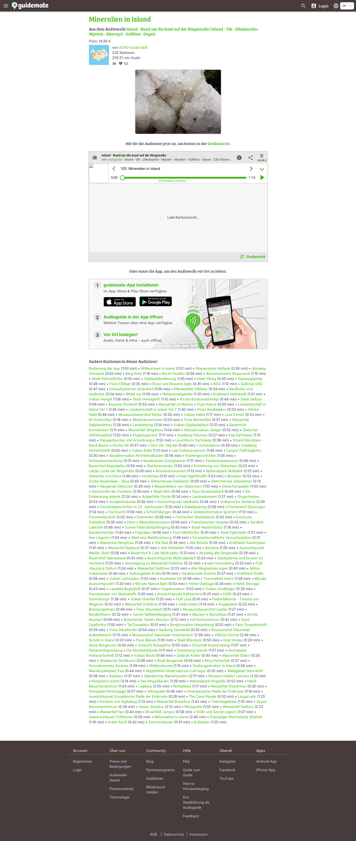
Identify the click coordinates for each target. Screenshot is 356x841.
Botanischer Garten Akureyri (146, 619)
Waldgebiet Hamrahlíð (245, 671)
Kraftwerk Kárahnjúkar (247, 543)
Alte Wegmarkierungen (209, 568)
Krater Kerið (117, 722)
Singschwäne (248, 496)
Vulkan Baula (144, 655)
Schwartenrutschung (106, 461)
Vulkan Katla (142, 450)
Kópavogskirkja (250, 379)
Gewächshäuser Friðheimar (111, 717)
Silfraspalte (156, 691)
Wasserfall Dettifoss (153, 568)
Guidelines (154, 778)
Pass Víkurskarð (149, 609)
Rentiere (212, 548)
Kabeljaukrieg (196, 507)
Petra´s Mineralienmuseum (148, 522)
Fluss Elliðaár (120, 384)
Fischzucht (117, 512)
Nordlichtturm (100, 614)
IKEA (217, 384)
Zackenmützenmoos (221, 461)
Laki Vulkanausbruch (188, 450)
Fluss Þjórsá (207, 404)
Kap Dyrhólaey (240, 435)
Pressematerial (122, 789)
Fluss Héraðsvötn (123, 630)
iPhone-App (265, 770)
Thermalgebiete (224, 701)
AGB (153, 834)
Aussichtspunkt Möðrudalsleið (171, 558)
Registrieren (82, 761)
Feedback (191, 816)
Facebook (228, 770)
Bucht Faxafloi (173, 373)
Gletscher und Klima (105, 476)
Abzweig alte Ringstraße (218, 553)
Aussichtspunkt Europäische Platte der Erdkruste (128, 696)
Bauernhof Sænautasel (107, 558)
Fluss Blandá (146, 640)
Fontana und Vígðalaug (118, 701)
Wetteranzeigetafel (177, 394)
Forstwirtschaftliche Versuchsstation (222, 537)
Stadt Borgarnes (170, 660)
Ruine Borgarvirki (103, 645)
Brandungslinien (102, 609)
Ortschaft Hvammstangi (211, 645)
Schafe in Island (102, 640)
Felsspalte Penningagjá (107, 691)
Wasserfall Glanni (236, 655)
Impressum (198, 834)
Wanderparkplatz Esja (106, 671)
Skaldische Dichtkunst (117, 660)
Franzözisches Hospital (210, 522)
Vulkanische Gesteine (237, 502)
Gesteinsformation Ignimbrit (215, 512)
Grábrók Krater (189, 655)
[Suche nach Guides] (303, 5)
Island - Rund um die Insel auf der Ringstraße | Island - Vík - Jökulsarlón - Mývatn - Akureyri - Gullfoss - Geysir (174, 31)
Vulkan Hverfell (142, 599)
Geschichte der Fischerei (112, 491)
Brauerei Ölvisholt (123, 404)
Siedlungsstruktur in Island (214, 666)
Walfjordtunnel (161, 666)
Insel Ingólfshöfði (193, 476)
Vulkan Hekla (194, 414)
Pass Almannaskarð (208, 491)
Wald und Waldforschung (151, 537)
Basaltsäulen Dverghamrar (164, 461)
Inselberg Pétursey (192, 435)
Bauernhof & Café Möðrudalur (155, 553)
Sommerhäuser (161, 722)
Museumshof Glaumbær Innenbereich (162, 635)
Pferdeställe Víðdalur (191, 389)
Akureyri (198, 614)
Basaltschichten (102, 532)
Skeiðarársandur (160, 466)
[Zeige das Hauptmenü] (6, 5)
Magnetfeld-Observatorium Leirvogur (176, 671)
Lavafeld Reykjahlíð (124, 589)
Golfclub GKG (251, 384)
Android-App (266, 761)
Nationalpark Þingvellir (208, 681)
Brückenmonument (171, 471)
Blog (150, 761)
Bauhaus (116, 676)
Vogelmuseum (173, 589)
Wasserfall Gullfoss (238, 707)
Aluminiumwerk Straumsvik (228, 373)
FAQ (186, 761)
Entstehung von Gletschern (216, 466)
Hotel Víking (206, 379)
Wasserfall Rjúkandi (124, 548)
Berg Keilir (133, 373)
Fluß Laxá (183, 599)
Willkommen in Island (158, 368)
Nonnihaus (218, 614)
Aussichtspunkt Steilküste (178, 502)
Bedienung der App (104, 368)
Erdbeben (202, 722)
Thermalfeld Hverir (219, 578)
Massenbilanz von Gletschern (178, 486)
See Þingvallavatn (154, 681)
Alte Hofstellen (172, 548)
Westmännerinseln (147, 420)
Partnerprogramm (160, 770)
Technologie (119, 797)
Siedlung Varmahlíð (174, 630)
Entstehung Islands (192, 650)
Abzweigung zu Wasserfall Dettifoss (154, 563)
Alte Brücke (198, 543)
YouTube (227, 778)
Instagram (228, 761)
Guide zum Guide (191, 772)
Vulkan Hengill (100, 399)
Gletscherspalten (235, 486)
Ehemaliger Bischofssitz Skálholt (236, 717)
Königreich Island (105, 681)
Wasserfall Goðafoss (141, 604)
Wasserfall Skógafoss (145, 430)
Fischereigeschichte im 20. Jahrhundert (132, 507)
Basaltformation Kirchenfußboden (136, 455)
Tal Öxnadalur (138, 625)
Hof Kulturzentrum (205, 619)
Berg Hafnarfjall (217, 660)
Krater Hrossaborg (219, 563)
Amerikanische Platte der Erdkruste (215, 691)
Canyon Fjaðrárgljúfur (243, 450)
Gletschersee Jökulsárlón (231, 481)
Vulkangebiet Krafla (145, 573)
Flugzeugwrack (145, 435)
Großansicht (219, 143)
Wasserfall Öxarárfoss (229, 686)
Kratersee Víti (171, 578)
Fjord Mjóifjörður (186, 532)
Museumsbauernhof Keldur (140, 414)
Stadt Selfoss (251, 399)
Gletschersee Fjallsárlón (170, 481)
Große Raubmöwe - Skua (109, 481)
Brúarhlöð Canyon (160, 712)
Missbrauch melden (155, 789)
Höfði (227, 594)
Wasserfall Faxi (112, 712)
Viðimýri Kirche (227, 635)
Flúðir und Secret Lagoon (216, 712)
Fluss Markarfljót (197, 420)
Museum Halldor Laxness (228, 676)
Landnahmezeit (204, 496)
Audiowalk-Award (119, 777)
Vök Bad (161, 543)
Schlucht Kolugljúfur (154, 645)
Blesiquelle (193, 707)
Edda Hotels (188, 604)
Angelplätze (227, 604)
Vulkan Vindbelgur (220, 589)
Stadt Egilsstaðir (233, 532)
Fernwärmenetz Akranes (109, 666)
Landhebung (143, 425)
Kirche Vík (121, 445)
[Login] (320, 5)
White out (133, 394)
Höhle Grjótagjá (201, 584)
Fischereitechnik (102, 517)
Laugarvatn (247, 696)
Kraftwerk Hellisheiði (230, 394)
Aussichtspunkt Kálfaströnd (179, 594)
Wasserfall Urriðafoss (176, 404)
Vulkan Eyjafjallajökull (191, 425)
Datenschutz (174, 834)
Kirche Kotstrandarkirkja (199, 399)
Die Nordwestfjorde (142, 650)
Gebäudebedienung (160, 379)
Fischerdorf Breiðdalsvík (195, 517)
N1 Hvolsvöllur (100, 420)
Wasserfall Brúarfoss (173, 701)
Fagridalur (143, 532)
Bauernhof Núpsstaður (107, 466)
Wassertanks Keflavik (213, 368)
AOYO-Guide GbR (133, 47)
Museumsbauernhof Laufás (205, 609)
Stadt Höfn (162, 491)
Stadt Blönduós (189, 640)
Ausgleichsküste (122, 502)
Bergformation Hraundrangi (192, 625)
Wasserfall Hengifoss (117, 543)
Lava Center (234, 414)
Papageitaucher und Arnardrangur (127, 440)
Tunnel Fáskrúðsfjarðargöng (147, 527)
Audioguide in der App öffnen (133, 317)
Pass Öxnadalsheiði (251, 625)
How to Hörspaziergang (196, 786)
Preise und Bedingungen (120, 764)
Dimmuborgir (99, 599)
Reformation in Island (171, 717)
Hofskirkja (150, 476)
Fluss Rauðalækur (212, 409)
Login (77, 770)
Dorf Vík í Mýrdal (164, 445)
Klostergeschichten (200, 455)
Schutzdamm (209, 445)
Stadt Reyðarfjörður (207, 527)
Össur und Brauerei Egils (172, 384)
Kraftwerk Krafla (250, 573)
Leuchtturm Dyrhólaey (193, 440)
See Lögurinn (99, 537)
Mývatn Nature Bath (151, 584)
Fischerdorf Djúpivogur (246, 507)
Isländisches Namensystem (166, 676)
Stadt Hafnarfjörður (108, 379)
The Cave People (202, 696)
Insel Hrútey (232, 640)
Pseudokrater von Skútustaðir (113, 594)
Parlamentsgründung (106, 650)
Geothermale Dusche (199, 573)
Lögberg (145, 686)
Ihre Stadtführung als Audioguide (196, 802)
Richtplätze (182, 686)
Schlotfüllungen (158, 512)
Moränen (234, 476)
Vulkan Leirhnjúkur (124, 578)
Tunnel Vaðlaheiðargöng (152, 614)
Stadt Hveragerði (146, 399)
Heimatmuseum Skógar (202, 430)
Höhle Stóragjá (247, 584)
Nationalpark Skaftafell (224, 471)
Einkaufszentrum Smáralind (131, 389)
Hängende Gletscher (116, 486)
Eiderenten (145, 517)
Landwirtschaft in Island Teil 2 (153, 409)
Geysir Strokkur (151, 707)
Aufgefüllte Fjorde (156, 496)
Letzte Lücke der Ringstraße (111, 471)
